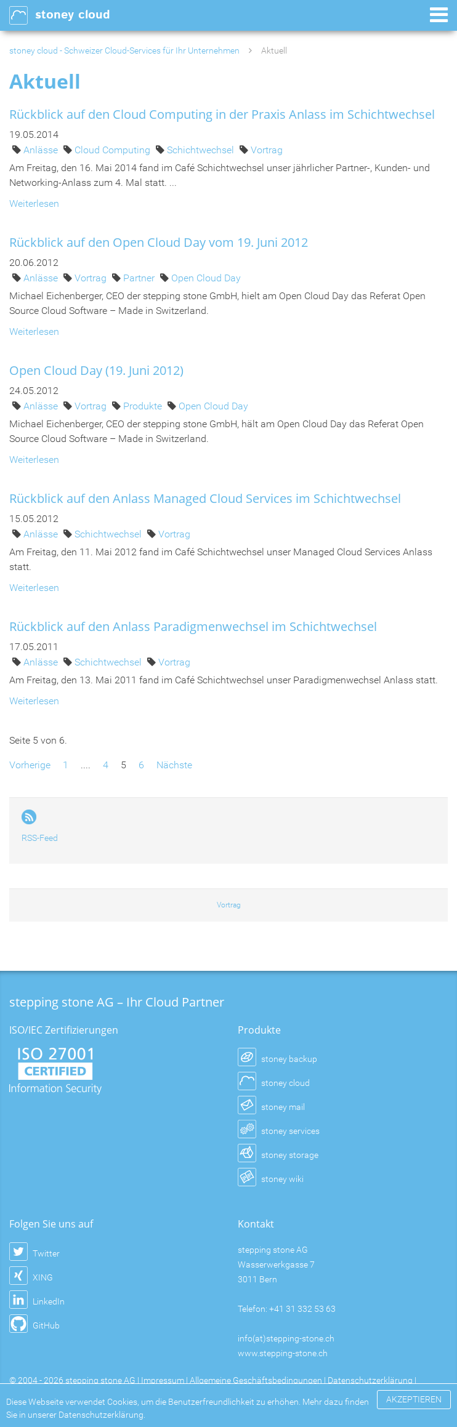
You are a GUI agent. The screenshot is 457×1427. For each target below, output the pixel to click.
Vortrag (267, 150)
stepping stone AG (100, 1380)
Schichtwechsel (202, 150)
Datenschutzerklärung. (102, 1415)
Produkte (143, 406)
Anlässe (41, 150)
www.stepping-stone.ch (283, 1353)
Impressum (162, 1380)
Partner (140, 278)
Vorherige (30, 765)
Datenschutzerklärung (370, 1380)
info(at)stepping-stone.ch (286, 1338)
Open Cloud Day (206, 278)
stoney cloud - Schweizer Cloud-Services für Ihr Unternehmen (124, 50)
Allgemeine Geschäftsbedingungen (256, 1380)
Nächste (174, 765)
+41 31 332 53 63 (302, 1309)
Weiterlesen (34, 203)
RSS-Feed (40, 838)
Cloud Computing (114, 150)
